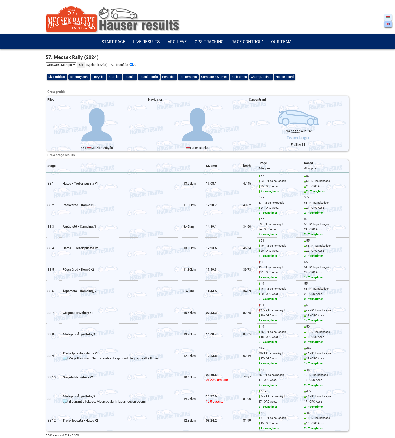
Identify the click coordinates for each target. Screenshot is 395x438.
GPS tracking (209, 41)
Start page (113, 41)
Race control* (247, 41)
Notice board (284, 77)
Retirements (188, 77)
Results (130, 77)
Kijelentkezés (96, 65)
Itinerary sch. (79, 77)
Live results (146, 41)
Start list (115, 77)
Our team (281, 41)
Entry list (98, 77)
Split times (239, 77)
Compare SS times (214, 77)
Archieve (177, 41)
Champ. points (261, 77)
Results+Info (149, 77)
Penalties (168, 77)
